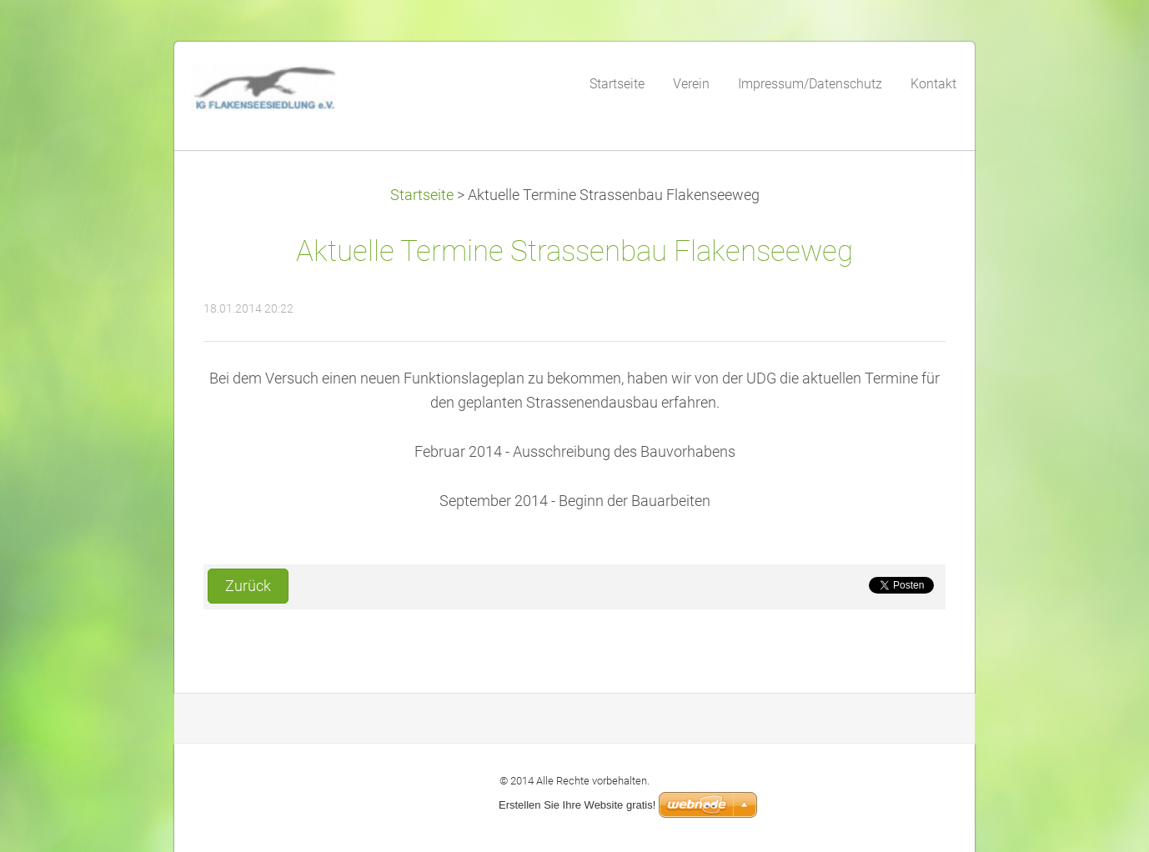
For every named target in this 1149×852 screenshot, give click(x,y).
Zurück (248, 586)
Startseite (422, 195)
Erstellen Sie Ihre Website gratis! (577, 805)
